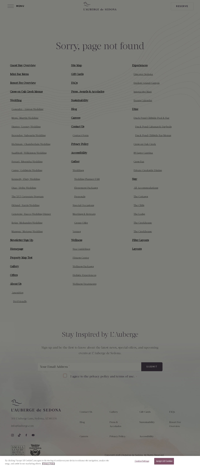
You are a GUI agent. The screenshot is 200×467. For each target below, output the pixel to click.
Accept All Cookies (164, 461)
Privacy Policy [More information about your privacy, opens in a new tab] (48, 463)
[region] (100, 461)
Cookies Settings (142, 461)
